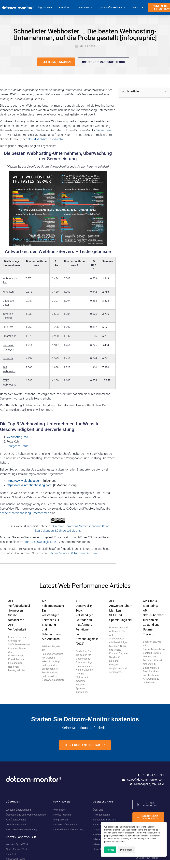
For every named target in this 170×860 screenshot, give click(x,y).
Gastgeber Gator (17, 446)
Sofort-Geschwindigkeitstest (40, 542)
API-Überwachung (16, 819)
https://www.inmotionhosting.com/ (30, 485)
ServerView (103, 130)
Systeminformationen (112, 7)
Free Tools (85, 7)
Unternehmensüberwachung (68, 829)
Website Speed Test (17, 844)
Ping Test (11, 854)
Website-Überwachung (18, 809)
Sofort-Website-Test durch (45, 139)
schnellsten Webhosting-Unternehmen (24, 513)
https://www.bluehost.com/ (25, 480)
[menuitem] (137, 7)
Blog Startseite (45, 7)
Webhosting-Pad (17, 437)
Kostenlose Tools (21, 837)
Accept (110, 849)
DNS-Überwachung (16, 824)
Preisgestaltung (101, 814)
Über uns (98, 809)
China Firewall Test (16, 849)
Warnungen (59, 809)
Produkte (65, 7)
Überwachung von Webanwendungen (26, 814)
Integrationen (60, 819)
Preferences (126, 849)
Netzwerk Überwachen (65, 824)
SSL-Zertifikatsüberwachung (21, 829)
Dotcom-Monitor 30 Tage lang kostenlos (73, 553)
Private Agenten (62, 814)
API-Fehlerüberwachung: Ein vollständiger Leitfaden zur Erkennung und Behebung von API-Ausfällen (55, 620)
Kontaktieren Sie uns (104, 819)
